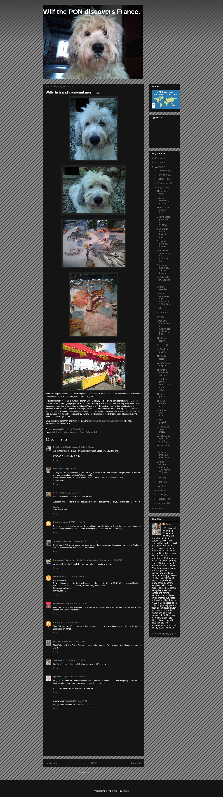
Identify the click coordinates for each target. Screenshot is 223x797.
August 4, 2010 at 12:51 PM (85, 541)
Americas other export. (161, 413)
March (160, 494)
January (161, 503)
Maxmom (57, 576)
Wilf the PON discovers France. (91, 11)
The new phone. (161, 395)
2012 (157, 158)
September (163, 183)
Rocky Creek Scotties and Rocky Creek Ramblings (75, 560)
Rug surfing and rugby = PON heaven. (163, 269)
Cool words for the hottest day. (162, 233)
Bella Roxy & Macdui (62, 447)
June (160, 482)
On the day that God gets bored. (163, 455)
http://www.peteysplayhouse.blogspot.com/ (105, 421)
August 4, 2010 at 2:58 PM (68, 622)
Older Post (136, 763)
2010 (157, 167)
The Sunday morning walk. (163, 210)
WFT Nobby (58, 469)
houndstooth (59, 603)
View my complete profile (164, 634)
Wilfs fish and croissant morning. (163, 439)
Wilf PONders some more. (163, 429)
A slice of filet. (163, 345)
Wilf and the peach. (162, 350)
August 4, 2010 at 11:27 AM (75, 469)
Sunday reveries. (162, 288)
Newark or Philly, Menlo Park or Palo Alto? (163, 384)
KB (54, 622)
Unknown (57, 522)
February (162, 499)
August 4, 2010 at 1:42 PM (73, 576)
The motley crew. (162, 192)
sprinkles (57, 677)
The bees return (161, 339)
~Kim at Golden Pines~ (63, 541)
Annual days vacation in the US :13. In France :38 (163, 255)
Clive (55, 493)
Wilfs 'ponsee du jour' (163, 364)
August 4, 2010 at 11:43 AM (70, 493)
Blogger (125, 791)
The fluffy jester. (161, 357)
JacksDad (57, 660)
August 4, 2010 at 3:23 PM (75, 641)
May (159, 486)
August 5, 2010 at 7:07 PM (76, 701)
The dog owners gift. (161, 403)
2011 (157, 162)
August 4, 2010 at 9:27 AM (83, 447)
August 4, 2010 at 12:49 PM (74, 522)
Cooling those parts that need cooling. (163, 221)
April (159, 490)
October (161, 179)
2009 (157, 508)
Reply (55, 460)
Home (94, 763)
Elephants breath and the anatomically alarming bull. (163, 327)
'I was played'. (162, 421)
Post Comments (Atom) (99, 772)
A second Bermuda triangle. (162, 244)
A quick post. (163, 312)
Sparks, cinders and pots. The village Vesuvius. (163, 467)
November (162, 175)
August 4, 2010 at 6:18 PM (74, 660)
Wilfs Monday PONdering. (163, 280)
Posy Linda (58, 641)
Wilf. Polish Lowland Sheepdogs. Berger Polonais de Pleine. (77, 432)
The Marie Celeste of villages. (163, 372)
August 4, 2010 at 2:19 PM (76, 603)
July (159, 477)
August (161, 187)
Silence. (161, 316)
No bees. (161, 308)
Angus (169, 524)
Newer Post (51, 763)
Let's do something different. (163, 201)
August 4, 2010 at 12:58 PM (110, 560)
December (162, 170)
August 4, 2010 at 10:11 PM (73, 677)
